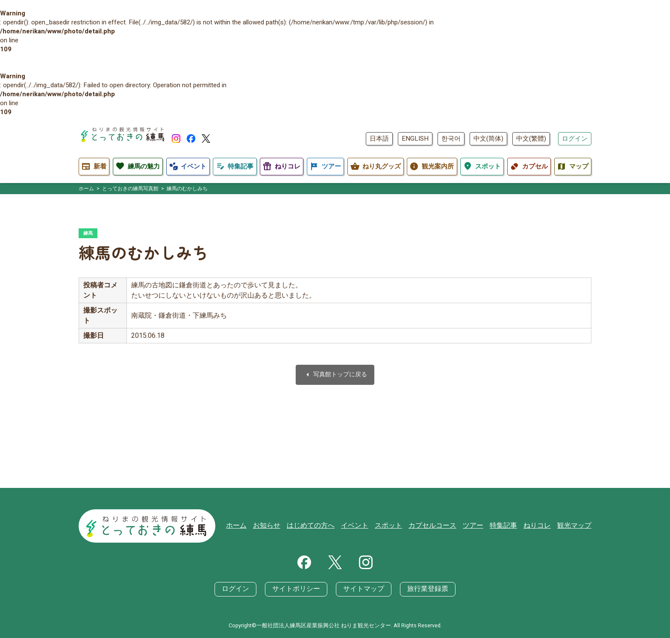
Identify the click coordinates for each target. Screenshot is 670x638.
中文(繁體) (531, 138)
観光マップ (575, 527)
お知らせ (284, 527)
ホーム (254, 527)
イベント (367, 527)
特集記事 (508, 527)
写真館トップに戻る (335, 375)
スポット (399, 527)
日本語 (379, 138)
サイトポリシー (298, 589)
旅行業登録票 (423, 589)
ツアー (479, 527)
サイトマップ (362, 589)
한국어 (451, 138)
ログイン (575, 138)
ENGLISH (415, 138)
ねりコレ (540, 527)
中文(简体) (488, 138)
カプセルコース (440, 527)
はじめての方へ (325, 527)
